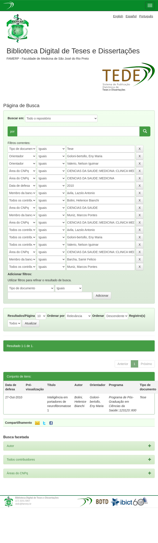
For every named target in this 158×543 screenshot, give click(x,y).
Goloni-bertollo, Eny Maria (97, 402)
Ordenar (98, 315)
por (12, 131)
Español (131, 16)
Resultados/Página (21, 315)
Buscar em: (16, 118)
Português (146, 16)
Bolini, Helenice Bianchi (80, 402)
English (118, 16)
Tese (143, 397)
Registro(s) (137, 315)
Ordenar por (56, 315)
